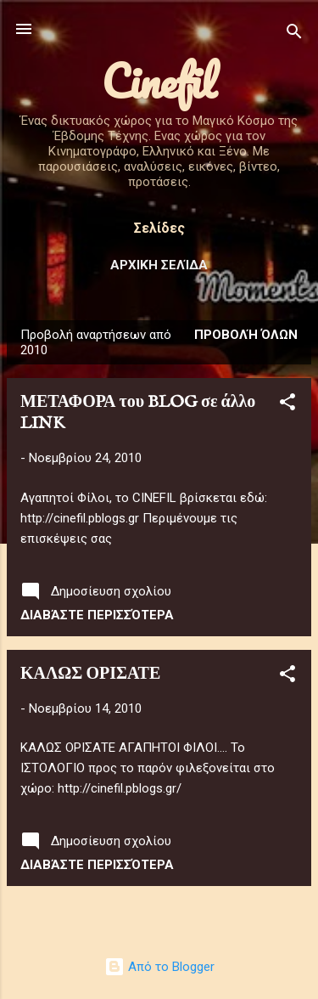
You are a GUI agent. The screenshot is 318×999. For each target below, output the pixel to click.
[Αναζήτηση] (294, 34)
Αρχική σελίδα (159, 265)
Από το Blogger (159, 966)
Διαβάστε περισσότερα (97, 615)
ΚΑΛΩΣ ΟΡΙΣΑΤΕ (90, 674)
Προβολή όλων (246, 334)
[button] (287, 405)
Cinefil (159, 81)
